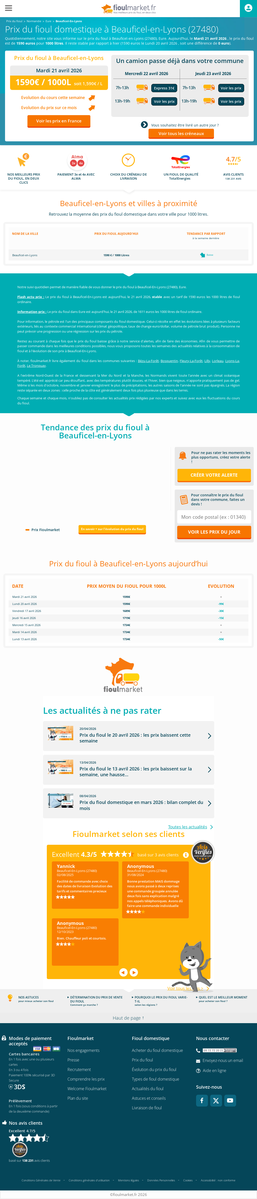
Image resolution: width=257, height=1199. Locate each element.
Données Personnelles (161, 1180)
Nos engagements (83, 1050)
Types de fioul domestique (155, 1079)
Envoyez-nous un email (223, 1060)
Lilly (207, 361)
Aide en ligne (214, 1070)
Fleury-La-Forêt (191, 361)
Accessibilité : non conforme (218, 1180)
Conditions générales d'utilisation (89, 1180)
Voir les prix (164, 101)
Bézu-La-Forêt (148, 361)
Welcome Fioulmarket (86, 1088)
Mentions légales (128, 1180)
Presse (73, 1060)
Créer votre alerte (214, 475)
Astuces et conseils (149, 1098)
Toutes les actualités (187, 827)
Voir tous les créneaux (181, 133)
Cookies (188, 1180)
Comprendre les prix (86, 1079)
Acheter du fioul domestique (157, 1050)
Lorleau (217, 361)
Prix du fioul (142, 1060)
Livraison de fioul (147, 1108)
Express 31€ (164, 88)
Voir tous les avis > (185, 988)
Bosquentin (169, 361)
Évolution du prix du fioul (154, 1069)
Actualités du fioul (148, 1088)
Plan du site (77, 1098)
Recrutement (79, 1069)
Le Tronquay (36, 365)
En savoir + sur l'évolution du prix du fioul (112, 529)
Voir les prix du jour (214, 532)
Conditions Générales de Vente (41, 1180)
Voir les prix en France (59, 121)
